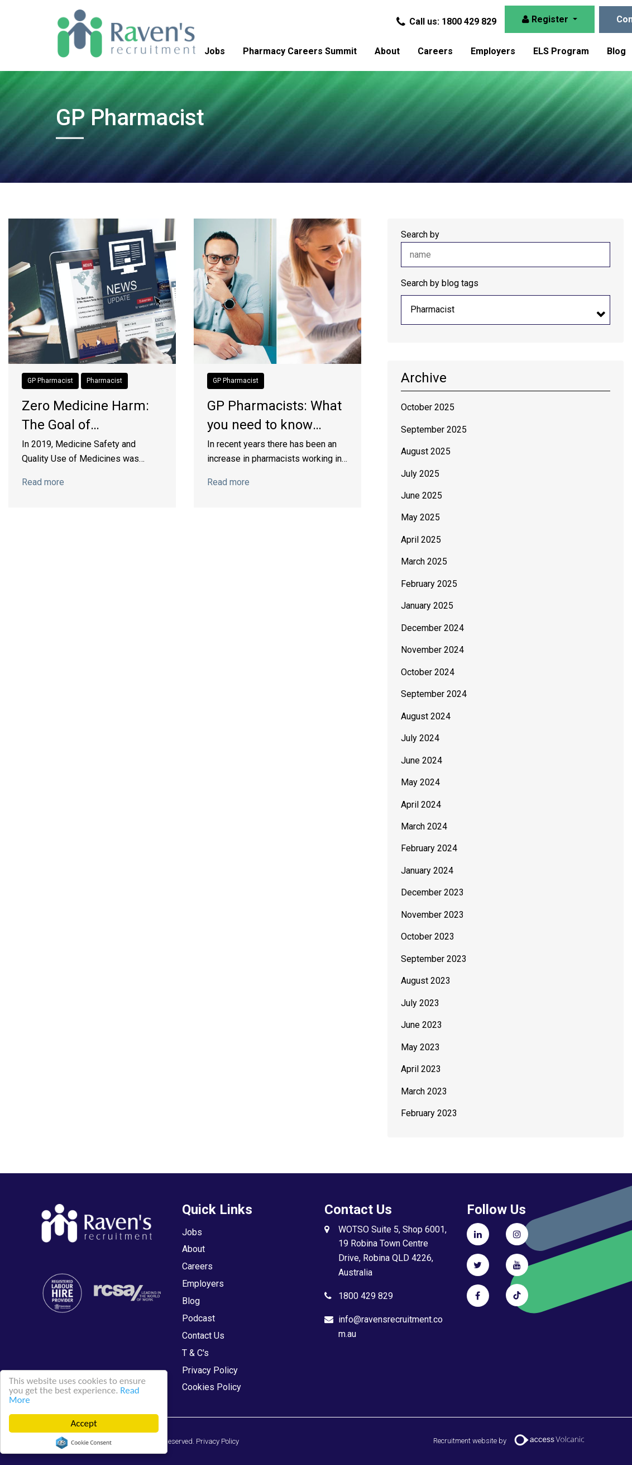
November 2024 (432, 649)
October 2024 (427, 672)
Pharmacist (104, 381)
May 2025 (420, 517)
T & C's (195, 1353)
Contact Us (203, 1335)
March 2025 (424, 561)
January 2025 (427, 605)
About (387, 51)
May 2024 (420, 782)
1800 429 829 (365, 1296)
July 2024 (420, 738)
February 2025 (429, 584)
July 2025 (420, 473)
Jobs (214, 51)
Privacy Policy (210, 1370)
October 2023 (427, 936)
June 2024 (421, 760)
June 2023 (421, 1025)
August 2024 (426, 716)
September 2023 (434, 959)
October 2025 (427, 407)
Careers (435, 51)
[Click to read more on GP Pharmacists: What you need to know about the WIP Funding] (277, 290)
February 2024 (429, 848)
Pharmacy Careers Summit (300, 51)
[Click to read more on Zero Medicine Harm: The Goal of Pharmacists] (92, 290)
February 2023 (429, 1113)
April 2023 (421, 1069)
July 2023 (420, 1003)
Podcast (198, 1318)
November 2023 (432, 914)
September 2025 (434, 429)
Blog (191, 1301)
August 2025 (426, 451)
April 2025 (421, 539)
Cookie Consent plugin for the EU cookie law (84, 1442)
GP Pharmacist (50, 381)
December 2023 (432, 892)
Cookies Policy (211, 1387)
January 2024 (427, 870)
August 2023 (426, 980)
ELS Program (561, 51)
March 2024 (424, 826)
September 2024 (434, 694)
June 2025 (421, 495)
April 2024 (421, 804)
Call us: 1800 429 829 (447, 21)
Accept (83, 1423)
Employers (493, 51)
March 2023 (424, 1091)
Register (546, 19)
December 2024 (432, 628)
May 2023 (420, 1047)
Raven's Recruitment (125, 33)
